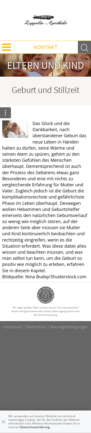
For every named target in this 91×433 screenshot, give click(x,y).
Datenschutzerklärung (35, 427)
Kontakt (46, 47)
